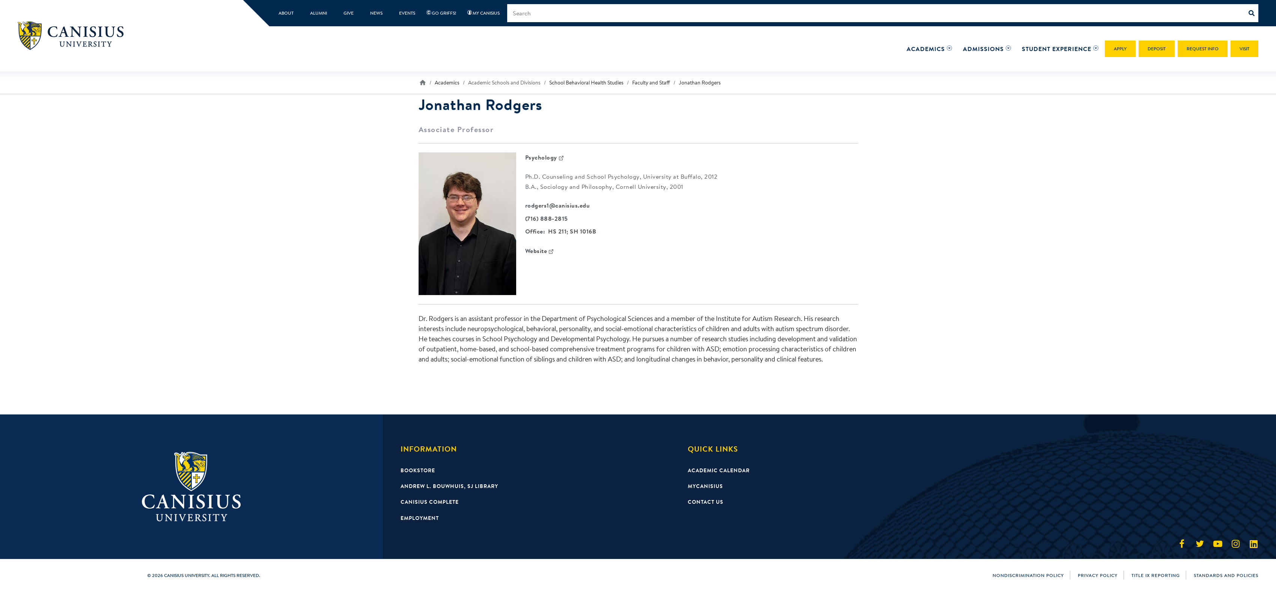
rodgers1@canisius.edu (557, 206)
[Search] (1253, 13)
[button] (925, 48)
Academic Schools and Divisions (504, 82)
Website (536, 251)
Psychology (541, 157)
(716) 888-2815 (546, 219)
